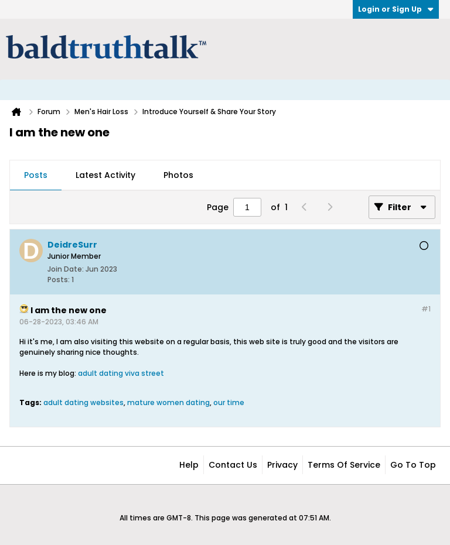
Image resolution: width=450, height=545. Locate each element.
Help (189, 465)
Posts (35, 175)
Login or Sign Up (396, 9)
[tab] (36, 175)
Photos (178, 175)
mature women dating (168, 402)
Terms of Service (344, 465)
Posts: (58, 280)
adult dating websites (83, 402)
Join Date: (65, 269)
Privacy (282, 465)
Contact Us (233, 465)
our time (228, 402)
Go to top (413, 465)
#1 (426, 309)
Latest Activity (105, 175)
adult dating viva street (121, 373)
